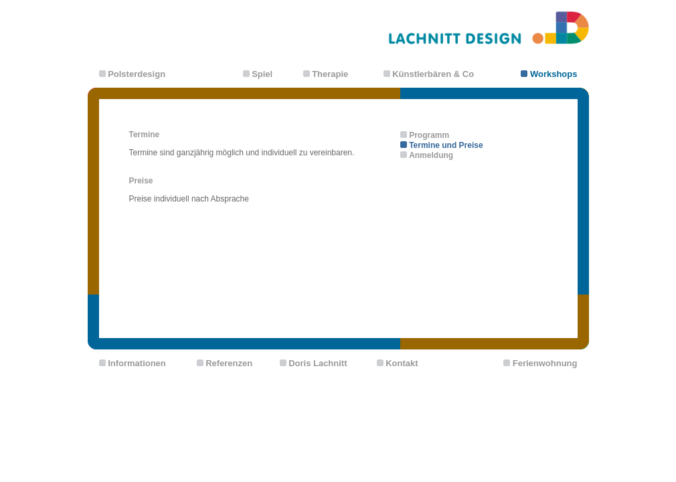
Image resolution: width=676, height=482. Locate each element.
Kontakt (402, 363)
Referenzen (228, 363)
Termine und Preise (446, 145)
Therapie (330, 74)
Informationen (137, 363)
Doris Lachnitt (317, 363)
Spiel (262, 74)
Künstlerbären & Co (433, 74)
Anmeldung (431, 155)
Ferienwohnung (545, 363)
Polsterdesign (136, 74)
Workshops (554, 74)
